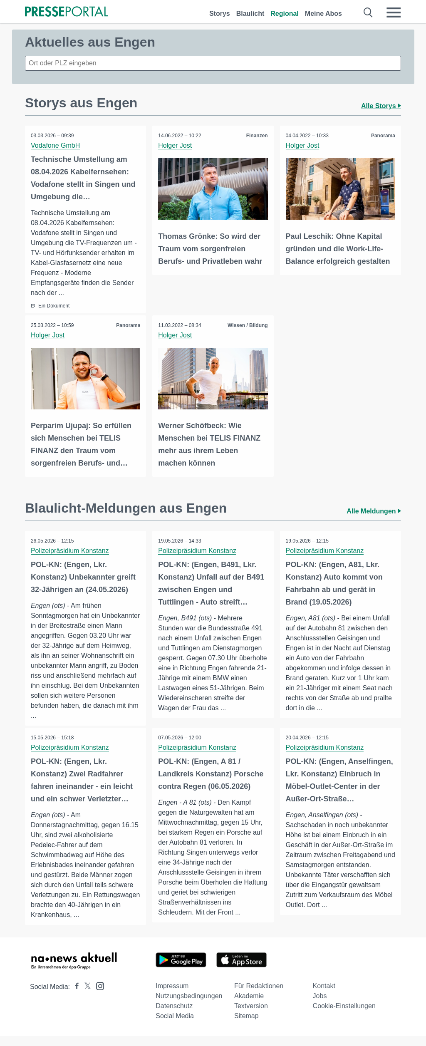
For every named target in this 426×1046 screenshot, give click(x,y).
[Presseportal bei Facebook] (74, 996)
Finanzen (256, 136)
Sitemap (246, 1025)
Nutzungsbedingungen (189, 1005)
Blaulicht (250, 13)
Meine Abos (323, 13)
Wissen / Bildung (247, 325)
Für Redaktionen (258, 995)
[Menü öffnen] (393, 12)
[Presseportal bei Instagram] (97, 995)
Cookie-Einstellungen (344, 1015)
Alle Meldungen (374, 510)
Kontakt (324, 995)
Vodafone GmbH (55, 145)
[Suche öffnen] (368, 12)
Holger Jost (175, 145)
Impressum (172, 995)
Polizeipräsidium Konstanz (70, 550)
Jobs (320, 1005)
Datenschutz (174, 1015)
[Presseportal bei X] (85, 996)
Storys (219, 13)
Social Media (175, 1025)
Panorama (383, 136)
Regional (284, 13)
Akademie (249, 1005)
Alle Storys (381, 105)
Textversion (251, 1015)
